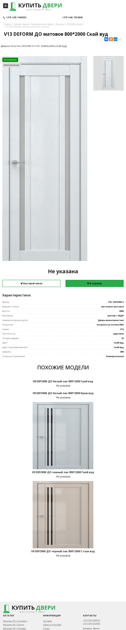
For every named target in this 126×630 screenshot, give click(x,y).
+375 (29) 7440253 (14, 17)
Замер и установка (52, 624)
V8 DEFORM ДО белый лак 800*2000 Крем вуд (63, 393)
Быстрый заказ (31, 283)
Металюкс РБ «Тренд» (13, 624)
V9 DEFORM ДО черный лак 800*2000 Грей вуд (63, 472)
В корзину (94, 283)
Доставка (47, 621)
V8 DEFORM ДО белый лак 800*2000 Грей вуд (63, 381)
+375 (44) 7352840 (72, 17)
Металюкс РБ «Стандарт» (15, 621)
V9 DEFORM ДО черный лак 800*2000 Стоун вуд (63, 551)
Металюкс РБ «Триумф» (14, 628)
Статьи (46, 628)
